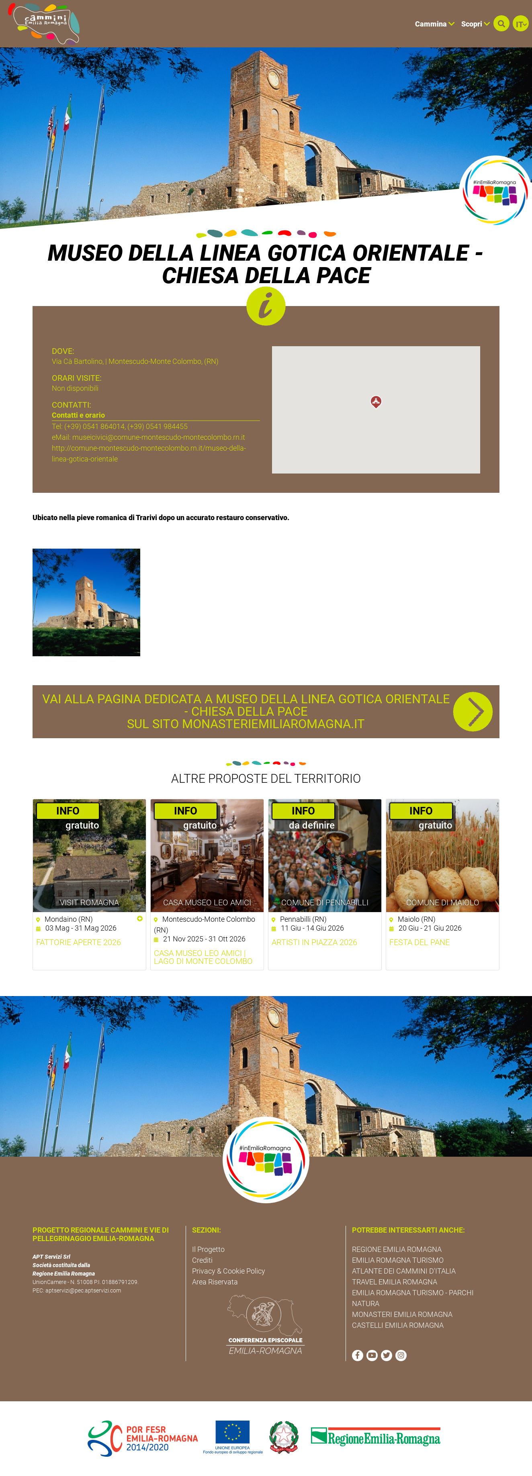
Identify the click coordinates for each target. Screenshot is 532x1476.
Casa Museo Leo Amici (207, 902)
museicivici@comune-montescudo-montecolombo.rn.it (158, 437)
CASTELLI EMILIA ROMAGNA (398, 1325)
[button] (501, 23)
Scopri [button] (475, 24)
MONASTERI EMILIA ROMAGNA (402, 1314)
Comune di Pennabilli (324, 902)
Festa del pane (419, 942)
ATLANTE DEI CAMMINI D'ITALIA (404, 1271)
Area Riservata (215, 1282)
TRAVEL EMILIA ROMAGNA (394, 1282)
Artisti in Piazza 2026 (314, 942)
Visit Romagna (89, 902)
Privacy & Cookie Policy (228, 1271)
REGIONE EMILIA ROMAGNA (397, 1249)
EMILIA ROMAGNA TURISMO (398, 1260)
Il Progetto (208, 1249)
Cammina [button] (435, 24)
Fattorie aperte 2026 (78, 942)
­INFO (68, 811)
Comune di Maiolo (442, 902)
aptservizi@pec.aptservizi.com (83, 1290)
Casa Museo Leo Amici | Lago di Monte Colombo (203, 957)
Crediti (202, 1260)
